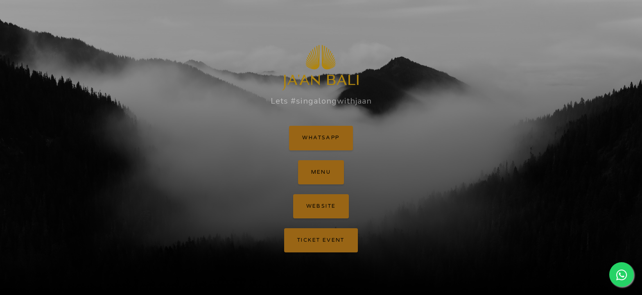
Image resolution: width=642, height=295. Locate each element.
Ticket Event (321, 240)
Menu (321, 172)
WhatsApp (320, 137)
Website (321, 206)
